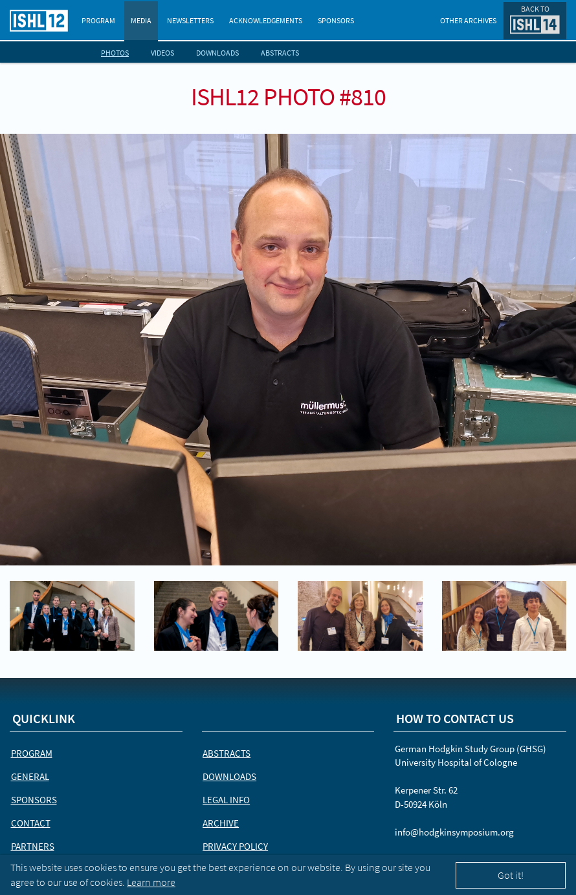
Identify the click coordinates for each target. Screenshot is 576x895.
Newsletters (190, 20)
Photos (115, 53)
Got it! (511, 875)
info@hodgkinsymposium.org (454, 832)
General (30, 776)
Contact (30, 823)
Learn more (151, 882)
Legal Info (226, 800)
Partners (32, 846)
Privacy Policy (235, 846)
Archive (221, 823)
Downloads (217, 53)
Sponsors (336, 20)
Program (98, 20)
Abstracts (280, 53)
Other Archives (468, 20)
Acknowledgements (265, 20)
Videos (162, 53)
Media (141, 20)
